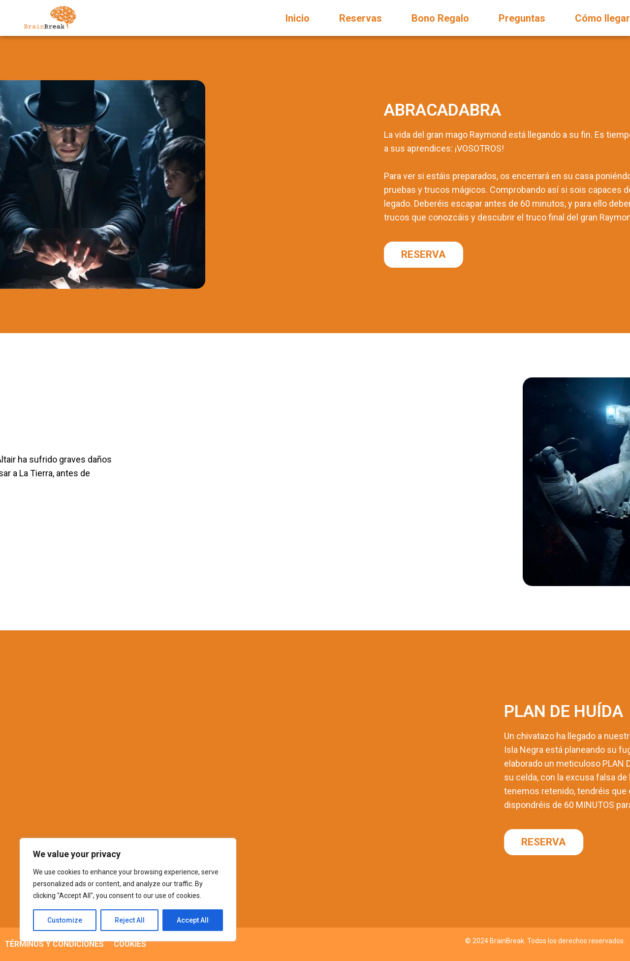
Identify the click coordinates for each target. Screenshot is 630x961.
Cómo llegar (602, 18)
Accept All (193, 920)
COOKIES (130, 944)
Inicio (297, 18)
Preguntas (522, 18)
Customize (64, 920)
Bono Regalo (440, 18)
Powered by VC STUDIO (588, 948)
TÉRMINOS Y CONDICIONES (54, 944)
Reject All (130, 920)
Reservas (360, 18)
